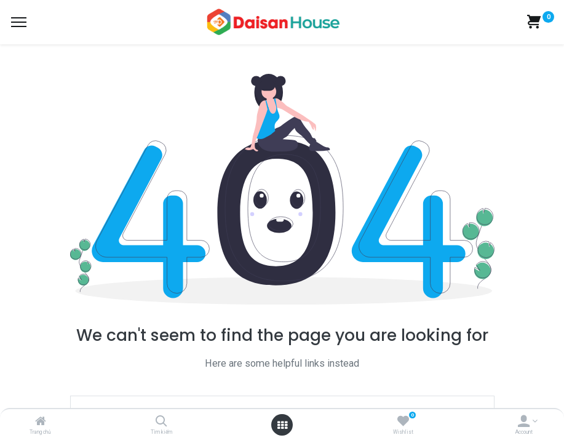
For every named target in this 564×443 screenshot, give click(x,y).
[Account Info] (524, 422)
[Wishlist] (403, 422)
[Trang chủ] (40, 422)
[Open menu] (282, 425)
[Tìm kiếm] (161, 422)
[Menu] (19, 22)
